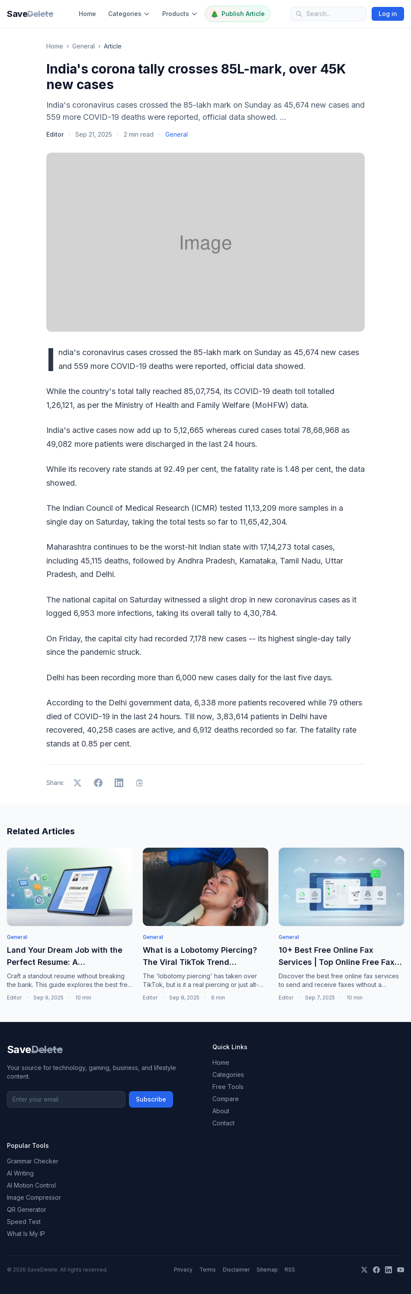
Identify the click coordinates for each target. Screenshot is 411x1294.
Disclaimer (236, 1269)
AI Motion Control (31, 1185)
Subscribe (151, 1099)
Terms (207, 1269)
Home (87, 13)
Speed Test (24, 1221)
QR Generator (26, 1209)
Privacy (183, 1269)
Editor (55, 134)
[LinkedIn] (388, 1269)
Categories (129, 13)
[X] (364, 1269)
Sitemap (267, 1269)
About (220, 1111)
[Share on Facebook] (98, 783)
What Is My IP (26, 1233)
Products (180, 13)
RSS (290, 1269)
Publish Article (237, 14)
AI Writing (20, 1173)
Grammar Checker (32, 1161)
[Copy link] (140, 783)
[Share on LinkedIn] (119, 783)
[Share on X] (77, 783)
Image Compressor (34, 1197)
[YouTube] (400, 1269)
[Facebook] (376, 1269)
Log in (388, 13)
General (83, 46)
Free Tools (228, 1086)
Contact (223, 1123)
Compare (225, 1098)
